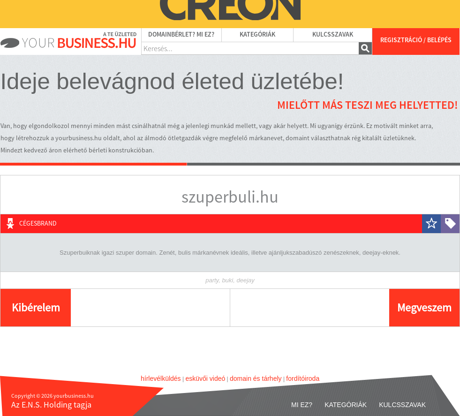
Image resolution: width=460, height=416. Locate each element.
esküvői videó (205, 378)
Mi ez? (301, 404)
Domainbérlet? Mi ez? (181, 34)
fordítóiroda (302, 378)
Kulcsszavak (332, 34)
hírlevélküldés (161, 378)
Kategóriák (257, 34)
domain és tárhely (256, 378)
